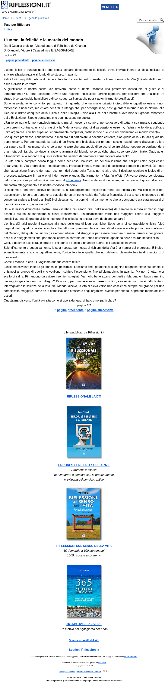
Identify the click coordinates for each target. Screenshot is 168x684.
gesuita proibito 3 (39, 18)
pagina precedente (17, 60)
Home (5, 18)
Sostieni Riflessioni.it (84, 649)
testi (19, 18)
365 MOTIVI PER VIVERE (84, 624)
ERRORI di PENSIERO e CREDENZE (84, 465)
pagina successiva (43, 60)
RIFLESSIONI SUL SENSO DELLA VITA (84, 545)
